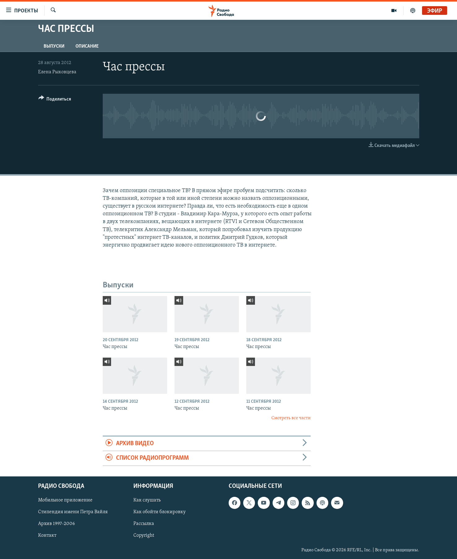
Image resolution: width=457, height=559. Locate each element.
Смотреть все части (291, 418)
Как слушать (147, 500)
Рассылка (143, 523)
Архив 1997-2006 (56, 523)
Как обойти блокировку (159, 512)
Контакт (47, 535)
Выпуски (54, 46)
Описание (87, 46)
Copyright (143, 535)
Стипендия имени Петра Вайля (73, 512)
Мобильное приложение (65, 500)
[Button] (54, 100)
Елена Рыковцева (57, 72)
